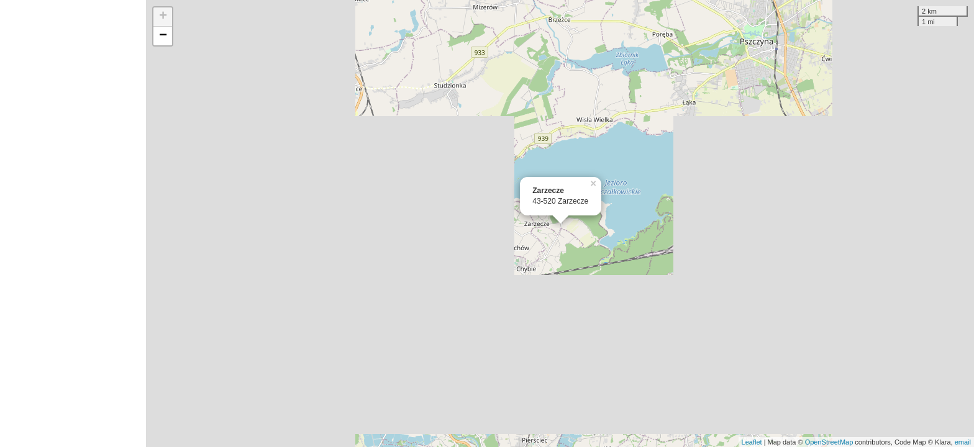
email (963, 442)
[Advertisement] (73, 223)
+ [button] (163, 16)
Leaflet (752, 442)
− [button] (163, 36)
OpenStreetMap (829, 442)
